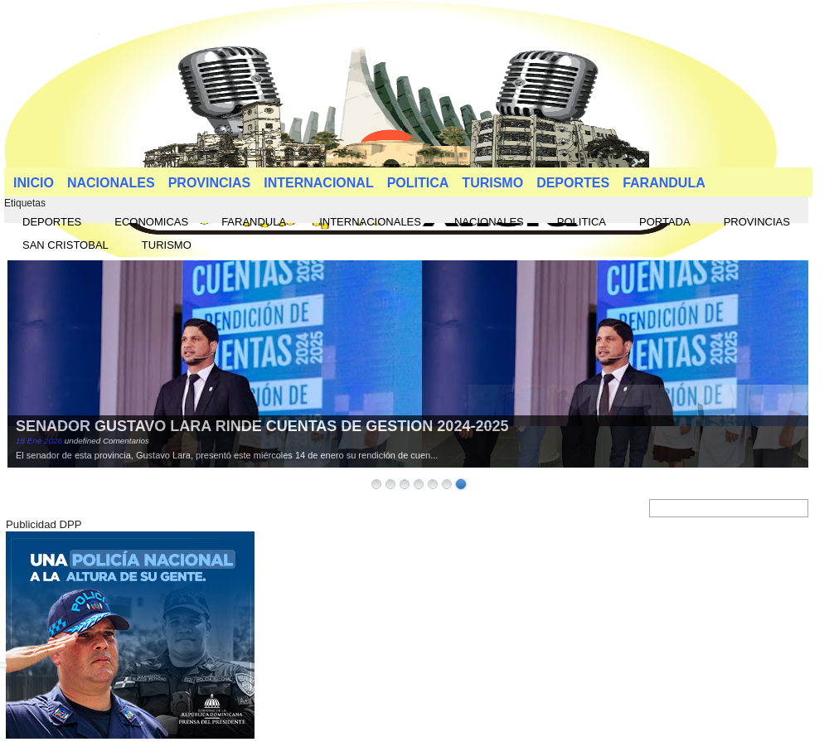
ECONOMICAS (151, 222)
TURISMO (492, 183)
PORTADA (665, 222)
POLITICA (418, 183)
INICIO (33, 183)
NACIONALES (111, 183)
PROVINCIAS (209, 183)
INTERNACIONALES (370, 222)
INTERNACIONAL (318, 183)
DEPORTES (572, 183)
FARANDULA (664, 183)
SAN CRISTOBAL (65, 245)
